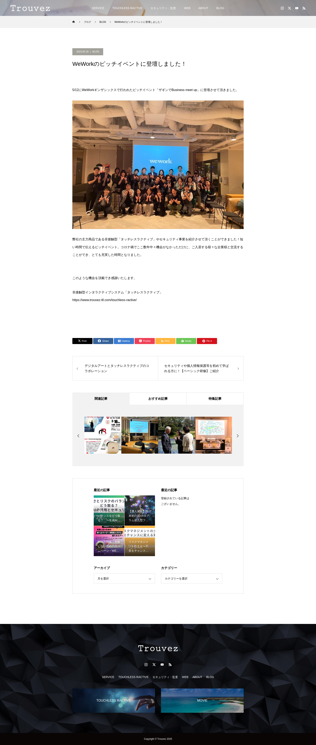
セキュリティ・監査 (163, 8)
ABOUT (203, 8)
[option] (102, 435)
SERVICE (98, 8)
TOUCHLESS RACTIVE (127, 8)
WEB (187, 8)
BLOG (220, 8)
